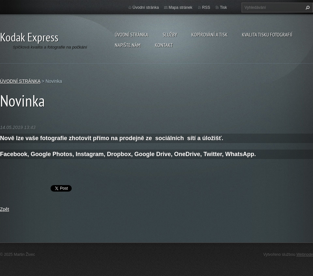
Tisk (223, 7)
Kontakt (164, 45)
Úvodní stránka (146, 7)
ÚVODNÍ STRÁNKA (131, 34)
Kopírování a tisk (209, 34)
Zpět (4, 209)
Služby (170, 34)
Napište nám (128, 45)
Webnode (304, 254)
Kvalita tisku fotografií (267, 34)
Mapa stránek (180, 7)
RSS (206, 7)
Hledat (307, 7)
